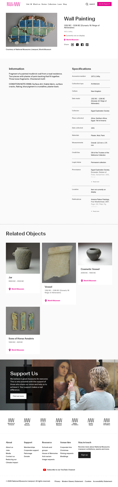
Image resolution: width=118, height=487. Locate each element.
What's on (36, 4)
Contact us (10, 456)
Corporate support (31, 450)
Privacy (57, 481)
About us (9, 447)
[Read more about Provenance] (100, 176)
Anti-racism (46, 456)
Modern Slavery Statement (72, 481)
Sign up (84, 455)
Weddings (64, 456)
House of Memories (50, 453)
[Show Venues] (31, 4)
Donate (27, 456)
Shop (65, 4)
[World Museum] (27, 421)
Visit (27, 4)
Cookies (88, 481)
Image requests (48, 459)
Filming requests (66, 453)
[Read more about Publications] (100, 205)
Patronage (28, 453)
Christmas (64, 450)
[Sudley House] (91, 421)
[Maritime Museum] (59, 421)
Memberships (29, 447)
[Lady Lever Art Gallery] (106, 421)
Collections (52, 4)
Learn (60, 4)
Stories (44, 4)
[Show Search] (89, 4)
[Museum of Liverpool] (11, 421)
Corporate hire (66, 447)
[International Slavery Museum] (43, 421)
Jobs (8, 450)
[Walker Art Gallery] (75, 421)
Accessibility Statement (102, 481)
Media (8, 453)
